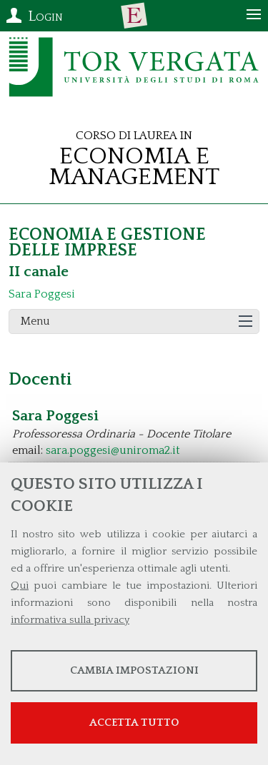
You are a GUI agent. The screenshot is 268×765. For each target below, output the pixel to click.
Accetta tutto (134, 722)
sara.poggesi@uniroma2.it (113, 450)
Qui (20, 585)
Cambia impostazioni (134, 670)
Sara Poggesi (42, 294)
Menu (35, 321)
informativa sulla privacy (70, 620)
